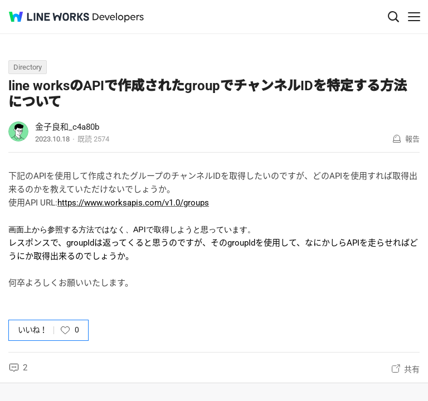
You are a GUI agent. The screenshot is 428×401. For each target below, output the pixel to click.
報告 (412, 139)
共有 (412, 369)
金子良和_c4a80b (67, 127)
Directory (27, 67)
